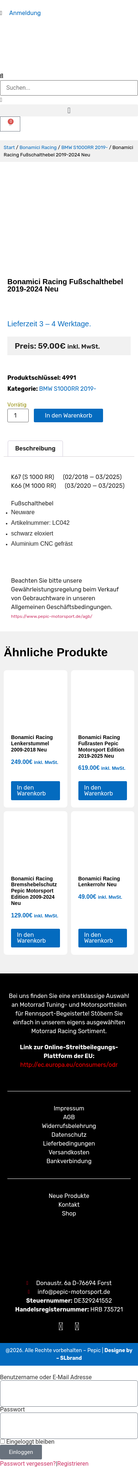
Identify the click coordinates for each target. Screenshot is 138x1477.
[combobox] (69, 88)
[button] (69, 110)
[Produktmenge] (18, 415)
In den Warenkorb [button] (31, 790)
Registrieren (73, 1463)
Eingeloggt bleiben (27, 1442)
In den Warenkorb (68, 415)
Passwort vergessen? (28, 1463)
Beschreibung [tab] (35, 448)
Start (9, 147)
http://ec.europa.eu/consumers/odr (69, 1064)
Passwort (12, 1410)
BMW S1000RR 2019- (84, 147)
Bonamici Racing (38, 147)
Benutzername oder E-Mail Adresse (46, 1377)
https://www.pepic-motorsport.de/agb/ (51, 616)
